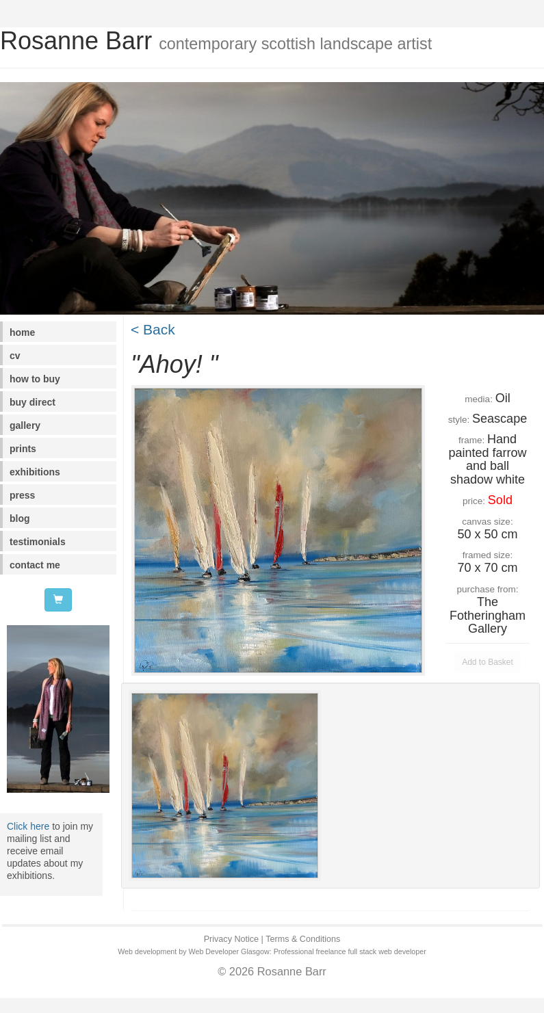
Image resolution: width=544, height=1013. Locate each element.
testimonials (38, 541)
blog (20, 518)
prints (23, 448)
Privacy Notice (231, 939)
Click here (28, 826)
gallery (25, 425)
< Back (153, 329)
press (22, 495)
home (22, 332)
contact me (35, 565)
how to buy (35, 378)
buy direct (32, 402)
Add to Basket (487, 662)
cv (15, 355)
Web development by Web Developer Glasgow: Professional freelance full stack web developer (272, 951)
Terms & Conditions (302, 939)
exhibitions (35, 471)
